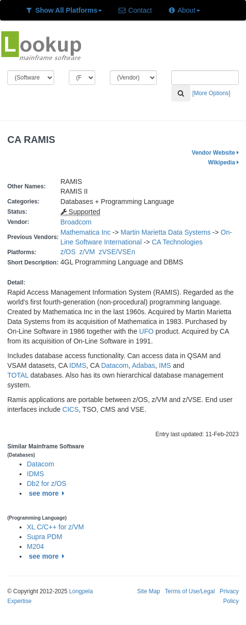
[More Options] (211, 93)
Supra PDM (44, 537)
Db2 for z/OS (46, 483)
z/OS (70, 252)
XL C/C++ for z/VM (55, 527)
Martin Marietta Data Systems (165, 232)
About (183, 10)
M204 (35, 546)
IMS (165, 365)
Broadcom (76, 222)
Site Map (148, 591)
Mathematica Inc (86, 232)
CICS (70, 409)
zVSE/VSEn (119, 252)
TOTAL (17, 375)
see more (48, 493)
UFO (146, 331)
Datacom (114, 365)
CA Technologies (177, 242)
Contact (135, 10)
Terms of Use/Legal (190, 591)
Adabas (143, 365)
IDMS (77, 365)
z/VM (89, 252)
